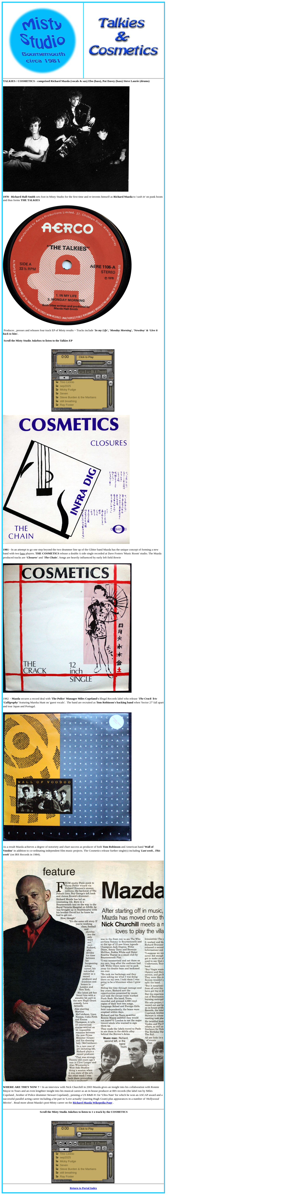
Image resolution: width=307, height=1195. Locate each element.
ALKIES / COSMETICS (20, 81)
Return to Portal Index (83, 1188)
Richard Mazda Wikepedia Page (92, 1102)
